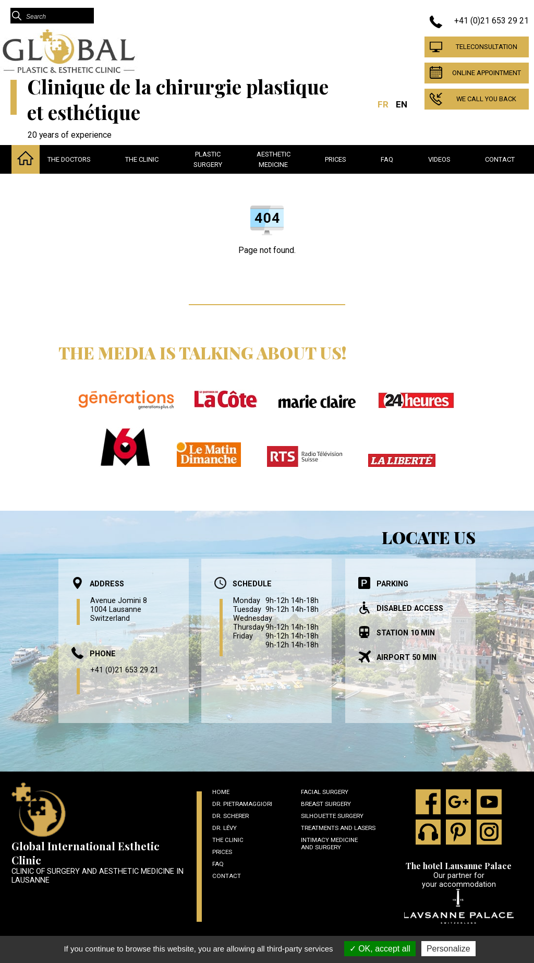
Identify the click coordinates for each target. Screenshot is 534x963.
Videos (439, 159)
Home (220, 792)
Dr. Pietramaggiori (242, 804)
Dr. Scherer (230, 816)
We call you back (486, 99)
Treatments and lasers (338, 828)
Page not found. (267, 250)
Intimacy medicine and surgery (329, 843)
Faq (387, 159)
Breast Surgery (326, 804)
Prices (335, 159)
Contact (500, 159)
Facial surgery (324, 792)
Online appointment (486, 73)
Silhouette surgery (332, 816)
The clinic (142, 159)
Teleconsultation (486, 47)
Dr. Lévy (224, 828)
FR (383, 104)
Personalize (448, 948)
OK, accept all (379, 948)
